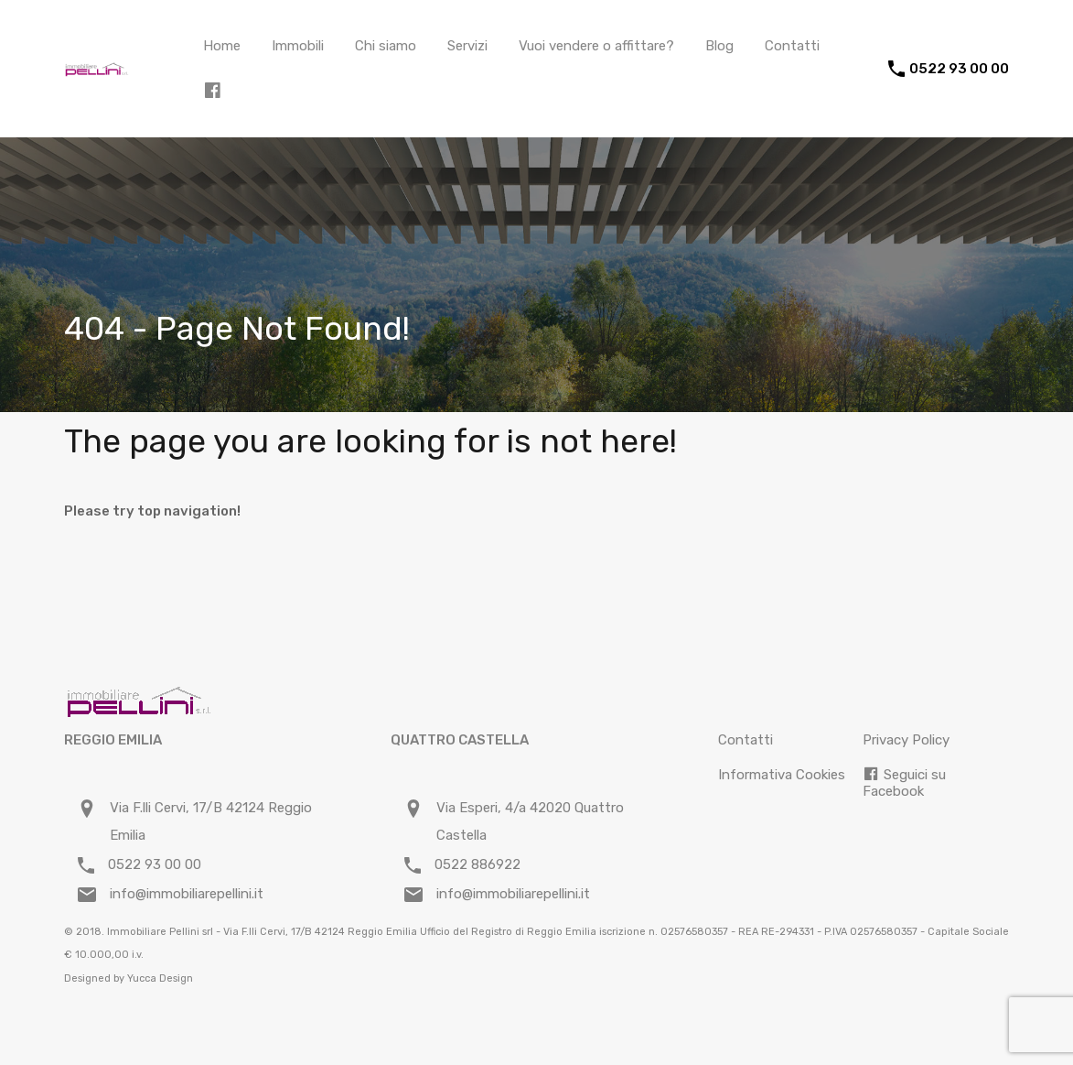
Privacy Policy (906, 740)
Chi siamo (385, 46)
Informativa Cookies (781, 774)
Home (222, 46)
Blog (719, 46)
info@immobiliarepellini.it (186, 894)
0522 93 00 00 (959, 68)
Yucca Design (160, 978)
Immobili (298, 46)
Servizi (467, 46)
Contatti (792, 46)
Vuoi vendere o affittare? (596, 46)
